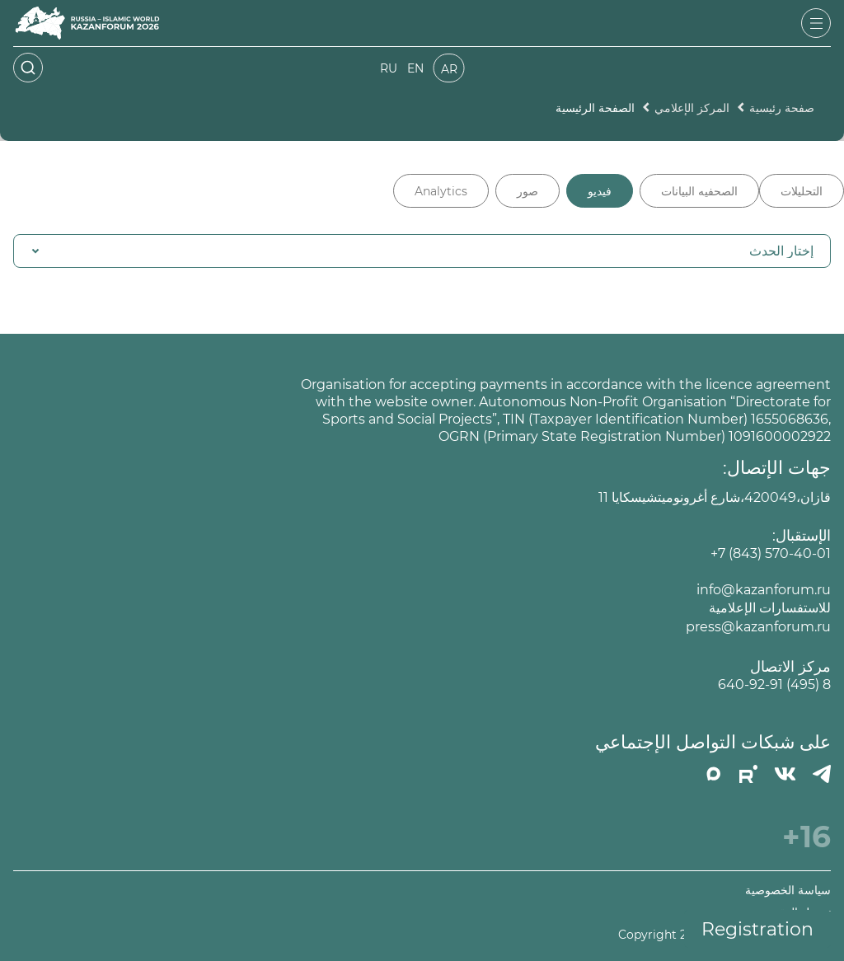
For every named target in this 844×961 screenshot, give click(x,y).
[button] (422, 251)
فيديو (600, 191)
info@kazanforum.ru (763, 590)
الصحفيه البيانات (699, 191)
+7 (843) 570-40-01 (770, 553)
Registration (757, 929)
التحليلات (802, 191)
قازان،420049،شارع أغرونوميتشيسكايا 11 (714, 497)
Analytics (441, 191)
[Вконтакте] (785, 774)
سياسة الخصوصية (788, 890)
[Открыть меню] (816, 23)
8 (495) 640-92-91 (774, 684)
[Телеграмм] (822, 774)
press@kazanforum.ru (758, 627)
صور (527, 191)
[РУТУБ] (748, 774)
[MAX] (714, 774)
